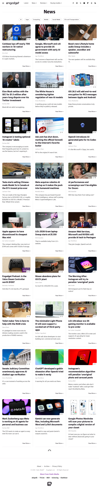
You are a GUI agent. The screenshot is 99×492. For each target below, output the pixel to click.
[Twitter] (80, 3)
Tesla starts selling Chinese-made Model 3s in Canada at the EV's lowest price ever (15, 185)
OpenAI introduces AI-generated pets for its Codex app (82, 140)
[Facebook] (73, 3)
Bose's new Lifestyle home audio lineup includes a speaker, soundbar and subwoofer (81, 48)
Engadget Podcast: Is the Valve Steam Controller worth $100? (14, 279)
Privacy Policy (57, 466)
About (39, 466)
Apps (27, 19)
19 (95, 177)
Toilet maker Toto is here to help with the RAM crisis (15, 322)
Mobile (46, 19)
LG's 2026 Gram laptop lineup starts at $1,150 (46, 233)
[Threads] (91, 3)
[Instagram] (76, 3)
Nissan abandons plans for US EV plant (48, 277)
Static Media (40, 470)
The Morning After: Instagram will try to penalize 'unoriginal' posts (81, 279)
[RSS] (95, 3)
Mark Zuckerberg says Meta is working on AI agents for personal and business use (15, 422)
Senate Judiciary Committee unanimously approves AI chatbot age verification (15, 372)
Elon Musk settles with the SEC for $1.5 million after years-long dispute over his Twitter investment (15, 96)
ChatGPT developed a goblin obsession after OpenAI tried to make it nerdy (49, 372)
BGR (48, 478)
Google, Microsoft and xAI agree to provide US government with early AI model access (48, 48)
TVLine (42, 478)
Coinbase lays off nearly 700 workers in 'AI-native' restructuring (16, 47)
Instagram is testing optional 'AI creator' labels (16, 138)
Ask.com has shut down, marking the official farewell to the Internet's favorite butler (49, 141)
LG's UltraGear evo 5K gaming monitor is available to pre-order (81, 324)
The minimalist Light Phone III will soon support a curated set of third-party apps (48, 325)
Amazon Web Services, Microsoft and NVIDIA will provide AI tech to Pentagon (82, 235)
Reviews (43, 3)
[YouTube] (84, 3)
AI (20, 19)
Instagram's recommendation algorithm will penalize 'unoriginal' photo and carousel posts (81, 373)
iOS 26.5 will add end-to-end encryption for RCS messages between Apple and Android (82, 94)
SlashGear (64, 478)
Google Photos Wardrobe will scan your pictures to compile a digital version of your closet (81, 423)
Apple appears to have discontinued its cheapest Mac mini (14, 234)
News (34, 3)
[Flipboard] (87, 3)
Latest (26, 3)
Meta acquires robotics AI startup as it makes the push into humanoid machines (49, 185)
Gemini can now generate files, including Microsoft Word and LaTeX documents (48, 422)
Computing (36, 19)
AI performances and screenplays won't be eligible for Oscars (82, 185)
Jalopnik (34, 478)
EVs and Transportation (71, 19)
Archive (46, 466)
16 (29, 177)
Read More (26, 66)
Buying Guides (55, 3)
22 (62, 272)
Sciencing (55, 478)
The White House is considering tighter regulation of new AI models (49, 94)
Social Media (56, 19)
